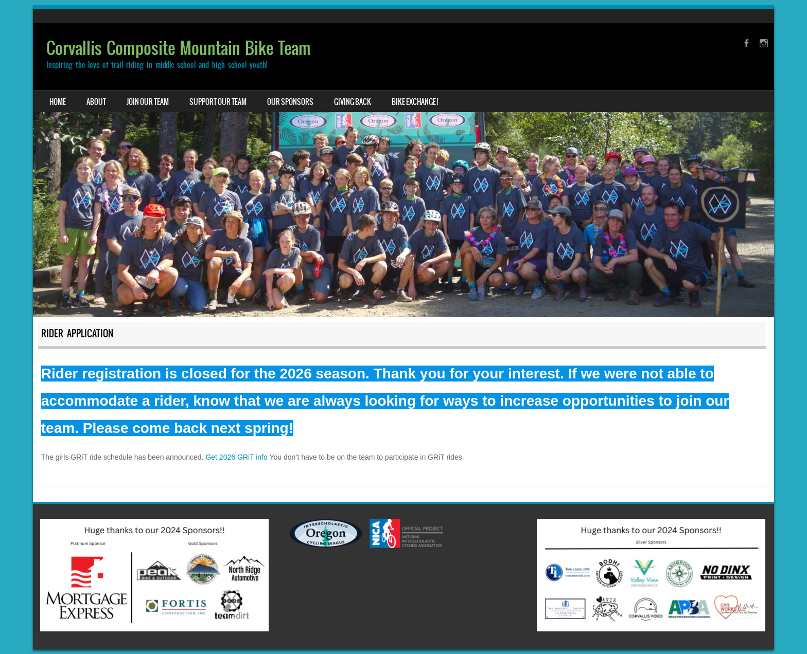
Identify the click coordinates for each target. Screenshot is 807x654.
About (96, 101)
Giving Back (352, 101)
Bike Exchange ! (415, 101)
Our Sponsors (290, 101)
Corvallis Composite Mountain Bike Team (178, 48)
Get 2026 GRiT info (236, 457)
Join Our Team (148, 101)
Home (57, 101)
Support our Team (218, 101)
